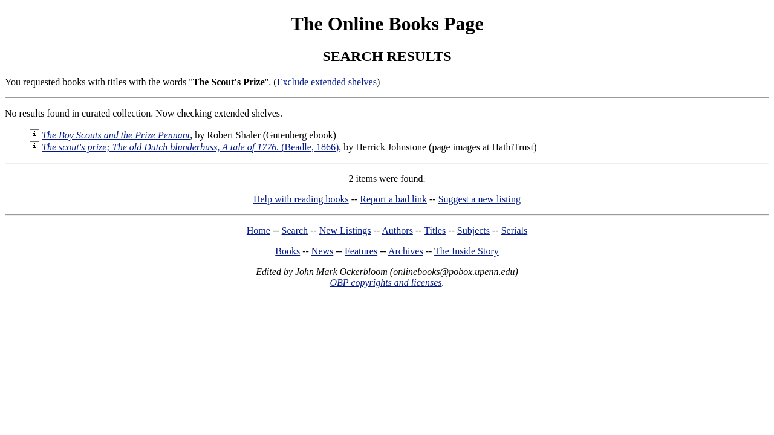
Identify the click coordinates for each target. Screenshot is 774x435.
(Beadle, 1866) (190, 147)
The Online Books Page (386, 23)
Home (258, 230)
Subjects (473, 230)
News (322, 251)
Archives (405, 251)
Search (295, 230)
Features (361, 251)
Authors (397, 230)
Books (287, 251)
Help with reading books (301, 199)
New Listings (345, 230)
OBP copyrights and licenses (385, 282)
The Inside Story (466, 251)
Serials (514, 230)
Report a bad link (393, 199)
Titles (435, 230)
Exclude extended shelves (327, 82)
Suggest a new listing (479, 199)
